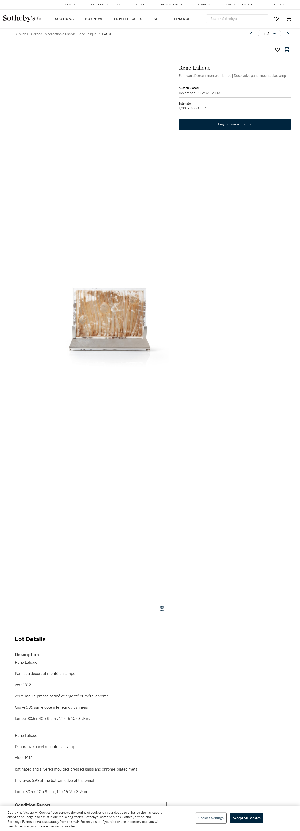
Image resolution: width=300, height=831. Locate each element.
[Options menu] (269, 33)
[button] (110, 322)
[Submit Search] (263, 19)
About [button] (141, 4)
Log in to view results (234, 124)
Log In (70, 4)
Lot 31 (106, 34)
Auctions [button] (64, 19)
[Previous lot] (251, 33)
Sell (158, 19)
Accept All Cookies (246, 818)
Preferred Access (105, 4)
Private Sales (128, 19)
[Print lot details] (287, 49)
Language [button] (278, 4)
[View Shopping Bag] (289, 18)
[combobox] (237, 18)
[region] (150, 818)
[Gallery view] (162, 608)
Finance (182, 19)
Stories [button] (203, 4)
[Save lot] (277, 49)
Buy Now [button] (93, 19)
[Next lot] (287, 33)
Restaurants (171, 4)
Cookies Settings (211, 818)
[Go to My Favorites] (276, 18)
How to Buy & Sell (240, 4)
